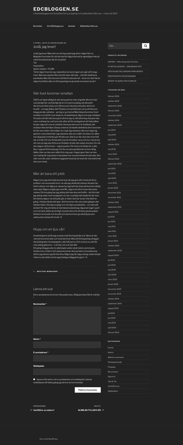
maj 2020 (112, 270)
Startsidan (37, 26)
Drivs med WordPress (49, 439)
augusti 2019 (113, 308)
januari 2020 (113, 284)
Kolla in (111, 352)
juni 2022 (111, 168)
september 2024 (115, 125)
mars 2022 (112, 183)
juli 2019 (111, 313)
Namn (37, 339)
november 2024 (114, 115)
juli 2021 (111, 217)
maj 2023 (112, 149)
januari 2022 (113, 188)
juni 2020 (112, 265)
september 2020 (115, 250)
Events (111, 347)
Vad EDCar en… (114, 386)
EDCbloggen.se (56, 9)
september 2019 (115, 303)
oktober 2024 (113, 120)
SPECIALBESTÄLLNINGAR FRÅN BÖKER (125, 71)
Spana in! (111, 376)
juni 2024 (112, 130)
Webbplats (38, 366)
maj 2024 (112, 135)
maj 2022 (112, 173)
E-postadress (40, 352)
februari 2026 (113, 96)
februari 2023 (113, 159)
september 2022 (115, 164)
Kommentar (40, 304)
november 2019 (114, 294)
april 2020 (112, 274)
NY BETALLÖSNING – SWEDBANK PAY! (125, 66)
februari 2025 (113, 110)
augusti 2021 (113, 212)
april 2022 (112, 178)
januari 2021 (113, 241)
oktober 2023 (113, 144)
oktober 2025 (113, 101)
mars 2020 (112, 279)
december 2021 (114, 192)
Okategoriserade (115, 362)
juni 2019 (111, 318)
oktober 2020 (113, 245)
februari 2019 (113, 332)
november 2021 (114, 197)
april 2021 (112, 231)
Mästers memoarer (47, 271)
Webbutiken (113, 391)
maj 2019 (112, 323)
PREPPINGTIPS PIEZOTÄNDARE (122, 76)
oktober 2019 (113, 299)
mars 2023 (112, 154)
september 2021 (114, 207)
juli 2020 (111, 260)
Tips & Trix (112, 381)
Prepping (111, 367)
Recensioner (113, 372)
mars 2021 (112, 236)
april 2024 (112, 139)
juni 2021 (111, 221)
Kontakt (71, 26)
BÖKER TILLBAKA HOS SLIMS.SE (122, 81)
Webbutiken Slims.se (89, 26)
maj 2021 (112, 226)
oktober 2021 (113, 202)
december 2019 (114, 289)
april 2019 (112, 327)
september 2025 (115, 106)
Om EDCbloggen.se (55, 26)
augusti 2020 (113, 255)
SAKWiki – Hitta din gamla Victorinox (123, 62)
